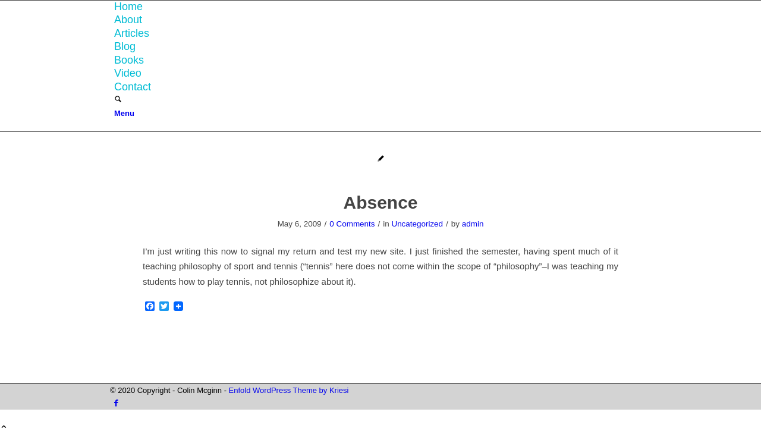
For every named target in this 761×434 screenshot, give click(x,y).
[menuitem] (382, 7)
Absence (380, 202)
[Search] (118, 100)
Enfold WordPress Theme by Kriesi (289, 390)
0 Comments (352, 223)
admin (473, 223)
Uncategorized (417, 223)
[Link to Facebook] (116, 402)
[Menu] (124, 113)
